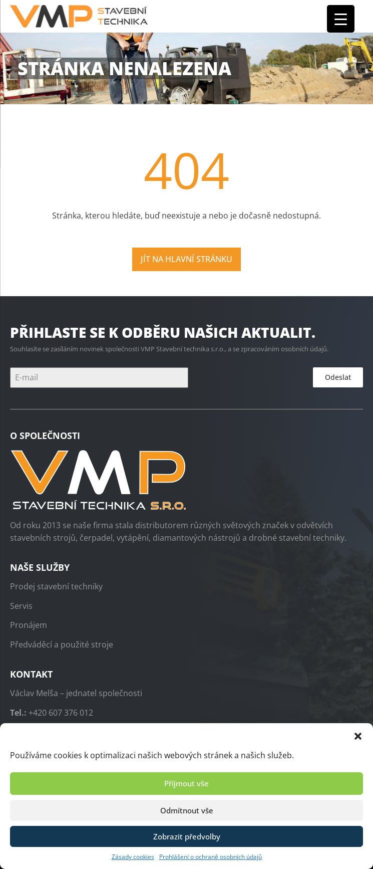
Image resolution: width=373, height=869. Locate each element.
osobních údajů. (304, 348)
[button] (358, 736)
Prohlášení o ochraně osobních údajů (210, 856)
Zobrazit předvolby (186, 836)
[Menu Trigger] (340, 19)
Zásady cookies (133, 856)
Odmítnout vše (186, 810)
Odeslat (338, 377)
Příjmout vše (186, 783)
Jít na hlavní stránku (186, 259)
